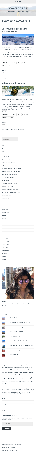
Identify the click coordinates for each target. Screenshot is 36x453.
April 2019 (4, 215)
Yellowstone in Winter (13, 83)
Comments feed (5, 407)
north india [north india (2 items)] (21, 377)
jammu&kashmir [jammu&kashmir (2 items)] (25, 375)
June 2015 (4, 259)
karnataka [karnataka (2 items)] (4, 377)
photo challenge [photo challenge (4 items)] (7, 379)
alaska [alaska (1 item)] (11, 365)
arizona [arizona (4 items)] (4, 370)
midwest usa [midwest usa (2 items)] (10, 377)
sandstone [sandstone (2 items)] (30, 378)
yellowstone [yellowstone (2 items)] (5, 383)
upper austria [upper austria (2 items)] (14, 381)
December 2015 (5, 241)
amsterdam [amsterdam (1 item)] (12, 367)
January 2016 (5, 238)
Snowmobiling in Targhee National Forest (15, 30)
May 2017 (4, 221)
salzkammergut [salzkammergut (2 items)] (24, 378)
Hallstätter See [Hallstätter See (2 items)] (30, 372)
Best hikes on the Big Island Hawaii (9, 165)
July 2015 (4, 256)
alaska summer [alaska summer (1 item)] (15, 365)
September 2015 (5, 250)
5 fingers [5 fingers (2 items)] (4, 365)
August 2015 (4, 253)
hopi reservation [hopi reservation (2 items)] (9, 375)
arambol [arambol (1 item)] (22, 367)
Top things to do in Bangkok (8, 177)
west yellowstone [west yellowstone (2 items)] (29, 381)
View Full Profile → (6, 308)
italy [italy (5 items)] (18, 375)
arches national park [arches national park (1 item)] (28, 367)
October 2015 (5, 247)
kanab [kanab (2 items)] (30, 375)
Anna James (13, 77)
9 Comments (21, 129)
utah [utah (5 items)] (23, 381)
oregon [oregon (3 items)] (31, 377)
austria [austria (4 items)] (16, 370)
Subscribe (6, 428)
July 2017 (4, 218)
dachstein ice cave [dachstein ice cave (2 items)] (11, 372)
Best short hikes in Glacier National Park (11, 171)
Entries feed (4, 404)
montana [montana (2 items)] (16, 377)
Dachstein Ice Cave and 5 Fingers (9, 201)
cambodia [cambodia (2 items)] (4, 372)
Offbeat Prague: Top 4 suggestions (9, 183)
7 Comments (20, 77)
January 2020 (5, 209)
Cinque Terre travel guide (7, 186)
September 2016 (5, 224)
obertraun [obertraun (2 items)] (26, 377)
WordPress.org (5, 410)
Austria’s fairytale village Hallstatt (9, 174)
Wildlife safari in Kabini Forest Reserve (10, 189)
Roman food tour (5, 180)
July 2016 (4, 227)
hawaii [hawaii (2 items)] (3, 375)
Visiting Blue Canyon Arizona (8, 162)
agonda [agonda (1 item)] (8, 365)
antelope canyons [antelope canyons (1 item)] (17, 367)
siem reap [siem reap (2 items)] (4, 381)
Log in (3, 401)
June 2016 (4, 230)
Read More (8, 58)
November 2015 (5, 244)
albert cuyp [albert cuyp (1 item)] (20, 365)
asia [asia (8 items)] (12, 370)
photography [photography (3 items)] (16, 378)
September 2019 (5, 212)
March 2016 (4, 232)
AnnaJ (4, 301)
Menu (19, 2)
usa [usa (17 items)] (19, 381)
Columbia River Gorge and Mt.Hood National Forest (21, 345)
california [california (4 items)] (29, 370)
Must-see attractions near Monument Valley (11, 159)
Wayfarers (18, 8)
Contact (3, 151)
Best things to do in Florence (8, 198)
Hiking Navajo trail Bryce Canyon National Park (12, 168)
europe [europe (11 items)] (19, 372)
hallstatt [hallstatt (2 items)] (24, 372)
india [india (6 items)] (15, 375)
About (3, 148)
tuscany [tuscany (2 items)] (9, 381)
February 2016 (5, 235)
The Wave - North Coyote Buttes (17, 350)
